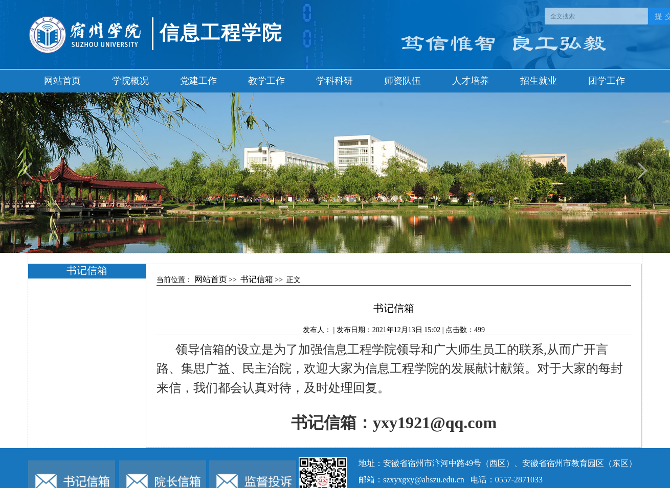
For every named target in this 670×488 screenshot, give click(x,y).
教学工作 (266, 81)
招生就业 (538, 81)
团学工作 (606, 81)
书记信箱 (256, 279)
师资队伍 (402, 81)
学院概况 (130, 81)
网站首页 (62, 81)
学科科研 (334, 81)
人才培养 (470, 81)
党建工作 (198, 81)
